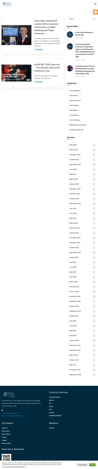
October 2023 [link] (82, 247)
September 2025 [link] (82, 164)
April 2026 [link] (82, 145)
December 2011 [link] (82, 370)
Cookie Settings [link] (82, 465)
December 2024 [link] (82, 189)
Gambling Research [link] (55, 415)
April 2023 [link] (82, 277)
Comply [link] (51, 412)
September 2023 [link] (82, 252)
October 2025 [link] (82, 159)
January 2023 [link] (82, 291)
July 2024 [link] (82, 208)
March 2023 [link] (82, 282)
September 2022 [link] (82, 311)
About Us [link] (5, 428)
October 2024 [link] (82, 199)
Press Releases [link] (75, 120)
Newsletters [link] (74, 110)
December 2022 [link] (82, 296)
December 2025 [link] (82, 155)
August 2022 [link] (82, 316)
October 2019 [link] (82, 360)
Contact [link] (4, 440)
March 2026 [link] (82, 150)
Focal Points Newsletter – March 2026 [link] (84, 34)
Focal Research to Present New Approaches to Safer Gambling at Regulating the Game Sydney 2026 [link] (85, 70)
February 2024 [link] (82, 228)
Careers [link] (4, 437)
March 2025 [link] (82, 179)
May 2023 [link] (82, 272)
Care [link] (50, 409)
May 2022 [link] (82, 331)
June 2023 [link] (82, 267)
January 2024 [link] (82, 233)
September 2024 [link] (82, 203)
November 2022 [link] (82, 301)
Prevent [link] (51, 400)
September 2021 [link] (82, 350)
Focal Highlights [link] (75, 91)
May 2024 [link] (82, 218)
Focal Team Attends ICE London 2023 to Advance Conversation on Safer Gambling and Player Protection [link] (46, 27)
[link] (95, 12)
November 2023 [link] (82, 243)
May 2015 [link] (82, 365)
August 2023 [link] (82, 257)
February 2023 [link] (82, 287)
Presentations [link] (74, 115)
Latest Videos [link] (74, 105)
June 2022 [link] (82, 326)
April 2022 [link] (82, 335)
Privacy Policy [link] (6, 443)
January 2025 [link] (82, 184)
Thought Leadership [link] (76, 130)
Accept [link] (92, 465)
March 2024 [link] (82, 223)
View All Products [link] (54, 397)
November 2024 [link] (82, 194)
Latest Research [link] (75, 100)
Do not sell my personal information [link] (13, 467)
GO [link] (50, 403)
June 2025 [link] (82, 169)
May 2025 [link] (82, 174)
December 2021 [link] (82, 345)
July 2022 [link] (82, 321)
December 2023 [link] (82, 238)
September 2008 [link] (82, 375)
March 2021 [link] (82, 355)
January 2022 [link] (82, 340)
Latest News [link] (74, 95)
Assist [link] (51, 406)
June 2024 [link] (82, 213)
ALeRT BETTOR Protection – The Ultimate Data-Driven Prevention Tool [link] (47, 67)
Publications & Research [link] (78, 125)
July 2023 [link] (82, 262)
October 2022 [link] (82, 306)
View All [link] (51, 428)
